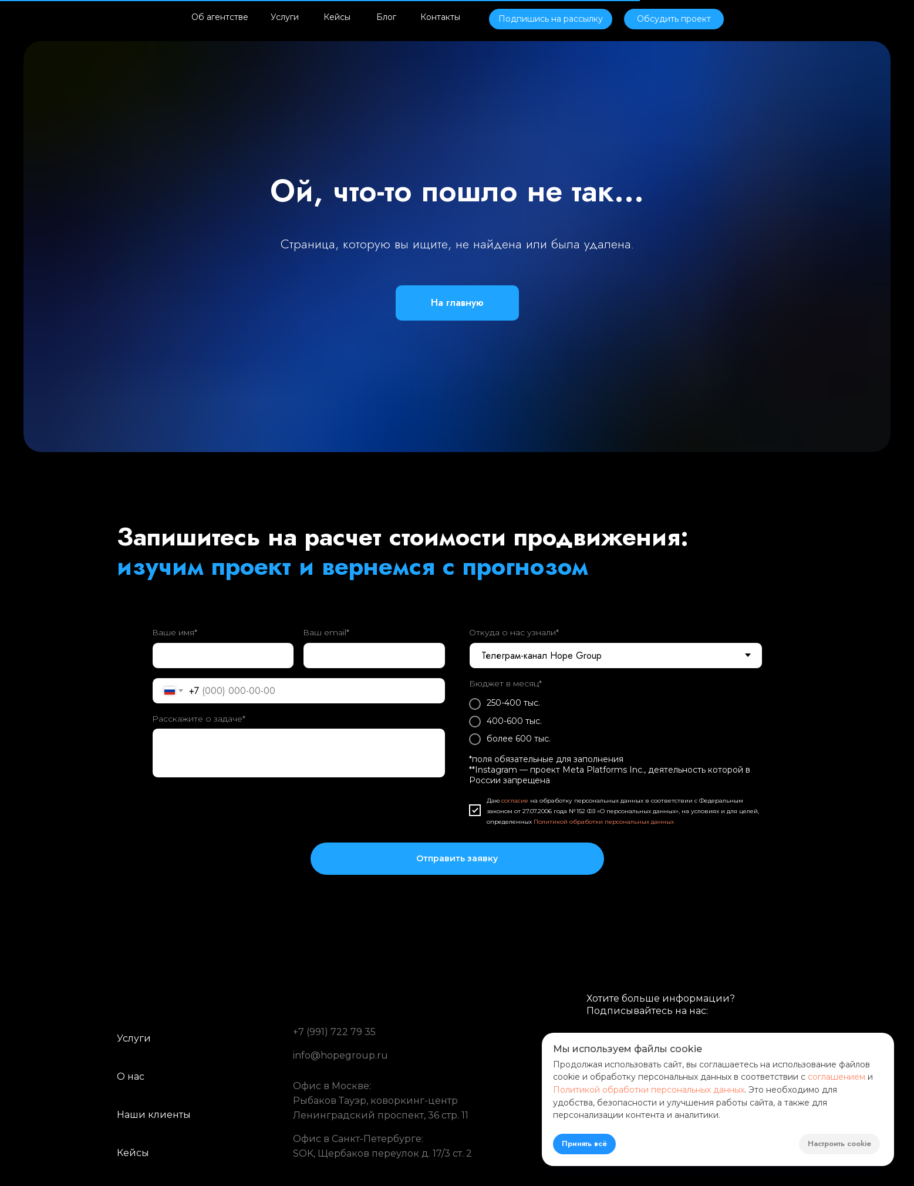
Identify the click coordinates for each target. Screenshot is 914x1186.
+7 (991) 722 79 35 (334, 1031)
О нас (130, 1076)
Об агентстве (219, 17)
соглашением (836, 1077)
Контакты (440, 17)
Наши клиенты (154, 1114)
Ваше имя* (174, 632)
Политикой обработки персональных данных (604, 822)
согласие (514, 800)
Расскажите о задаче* (198, 718)
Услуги (285, 17)
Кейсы (336, 17)
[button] (550, 19)
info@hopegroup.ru (340, 1055)
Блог (386, 17)
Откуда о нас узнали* (514, 632)
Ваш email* (326, 632)
